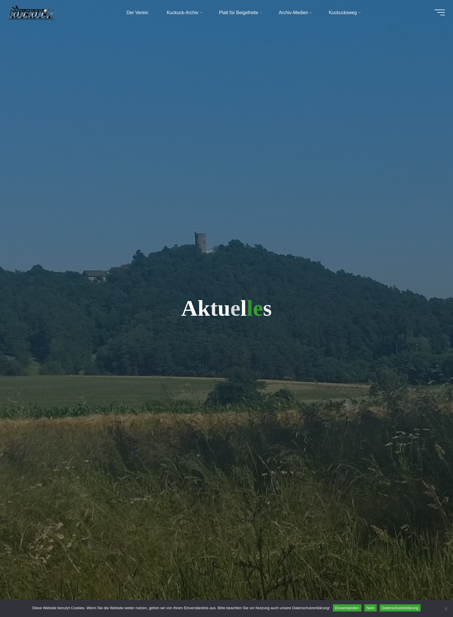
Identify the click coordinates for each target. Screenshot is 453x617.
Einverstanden (347, 608)
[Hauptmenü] (436, 14)
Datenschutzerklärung (400, 608)
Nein (370, 608)
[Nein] (446, 609)
